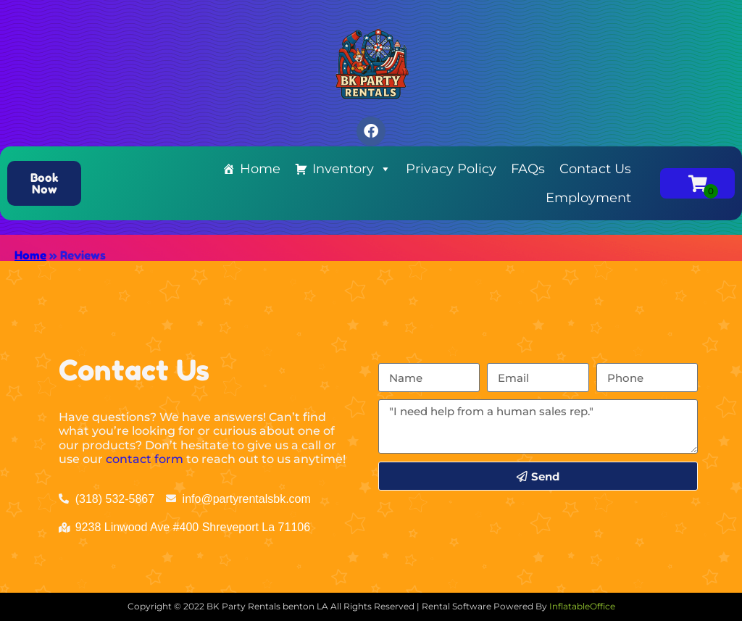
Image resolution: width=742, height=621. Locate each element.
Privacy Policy (451, 169)
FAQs (528, 169)
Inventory (351, 169)
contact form (144, 459)
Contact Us (595, 169)
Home (260, 169)
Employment (588, 198)
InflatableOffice (582, 606)
